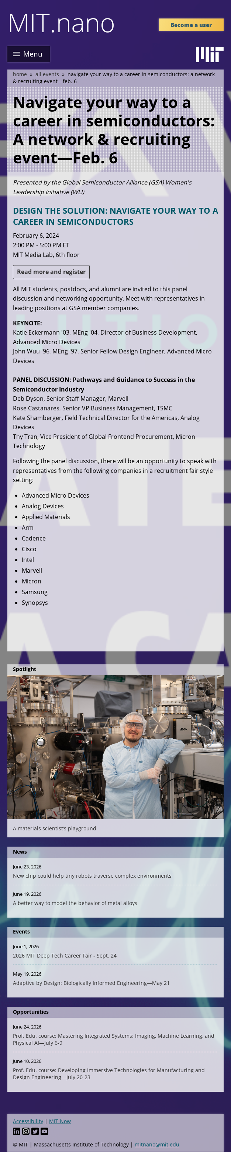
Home (20, 74)
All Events (47, 74)
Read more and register (51, 272)
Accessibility (28, 1121)
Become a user (191, 24)
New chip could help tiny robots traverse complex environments (92, 875)
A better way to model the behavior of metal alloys (75, 903)
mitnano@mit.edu (157, 1144)
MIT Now (60, 1121)
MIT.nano (61, 22)
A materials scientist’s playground (54, 828)
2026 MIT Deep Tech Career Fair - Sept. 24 (65, 955)
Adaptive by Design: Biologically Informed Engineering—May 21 (91, 982)
